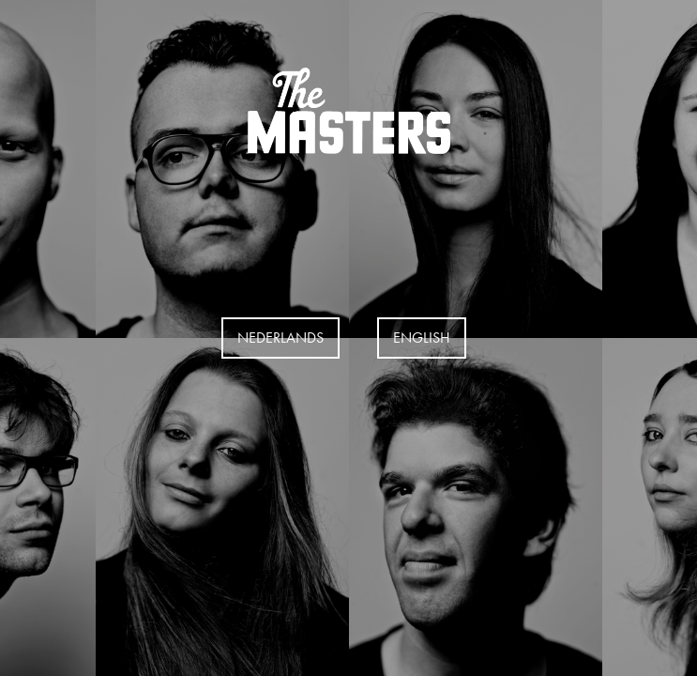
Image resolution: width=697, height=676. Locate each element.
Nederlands (280, 337)
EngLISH (421, 337)
